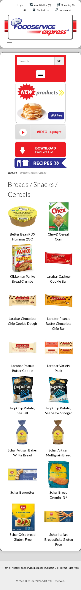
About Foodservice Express (27, 567)
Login (20, 5)
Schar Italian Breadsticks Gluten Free (58, 539)
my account (65, 10)
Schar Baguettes (22, 492)
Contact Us (42, 10)
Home (6, 567)
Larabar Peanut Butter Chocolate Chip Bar (58, 323)
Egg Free (12, 172)
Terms (63, 567)
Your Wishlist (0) (42, 5)
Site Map (74, 567)
